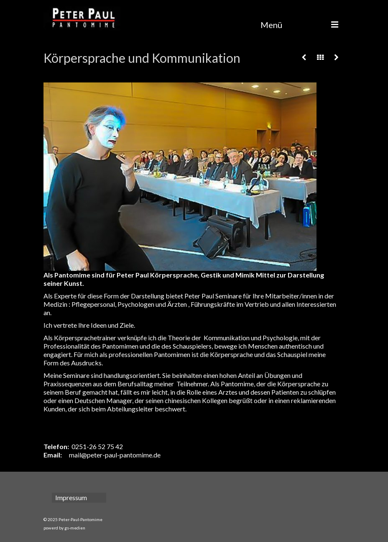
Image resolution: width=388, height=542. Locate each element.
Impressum (71, 497)
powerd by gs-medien (64, 527)
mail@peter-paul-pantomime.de (115, 455)
